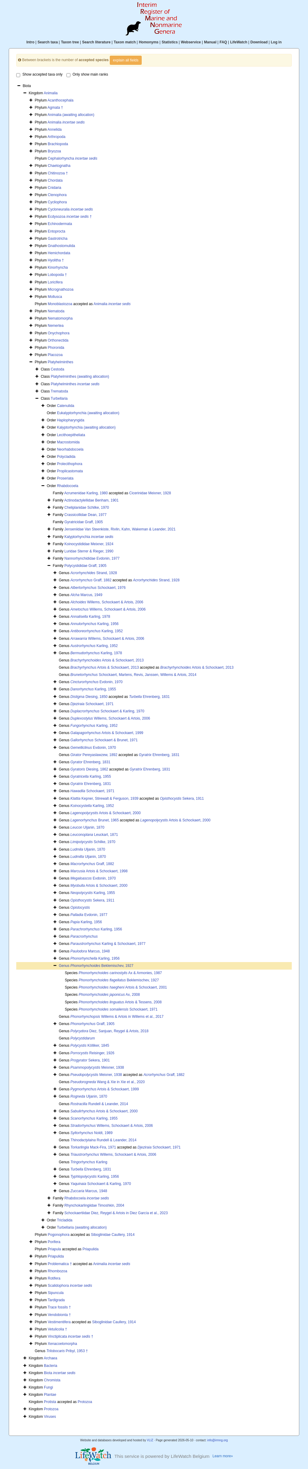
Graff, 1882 (91, 580)
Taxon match (125, 42)
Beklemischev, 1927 (101, 966)
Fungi (48, 1387)
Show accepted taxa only (39, 74)
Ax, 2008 (109, 994)
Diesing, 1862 (89, 769)
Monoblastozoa (60, 304)
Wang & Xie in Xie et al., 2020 (107, 1082)
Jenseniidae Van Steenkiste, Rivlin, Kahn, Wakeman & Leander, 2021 (120, 529)
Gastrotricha (57, 238)
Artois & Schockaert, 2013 (106, 660)
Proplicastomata (70, 471)
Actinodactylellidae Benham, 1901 (91, 500)
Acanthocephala (60, 100)
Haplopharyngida (70, 420)
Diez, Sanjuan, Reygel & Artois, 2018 (109, 1031)
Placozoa (55, 355)
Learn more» (223, 1456)
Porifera (54, 1242)
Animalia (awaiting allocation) (71, 115)
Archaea (50, 1358)
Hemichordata (59, 253)
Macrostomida (68, 442)
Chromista (52, 1380)
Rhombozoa (57, 1271)
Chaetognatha (59, 166)
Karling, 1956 (94, 624)
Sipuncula (56, 1293)
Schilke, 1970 (92, 842)
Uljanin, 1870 (87, 827)
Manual (210, 42)
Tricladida (64, 1220)
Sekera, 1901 (90, 1060)
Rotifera (54, 1278)
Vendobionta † (59, 1315)
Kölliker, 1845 (89, 1045)
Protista (50, 1402)
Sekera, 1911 (182, 798)
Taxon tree (70, 42)
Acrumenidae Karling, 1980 (86, 493)
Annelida (55, 129)
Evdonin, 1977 (88, 915)
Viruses (50, 1416)
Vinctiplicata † (70, 1336)
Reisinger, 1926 (92, 1053)
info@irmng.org (217, 1440)
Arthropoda (56, 137)
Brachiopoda (58, 144)
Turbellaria (59, 398)
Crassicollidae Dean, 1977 (85, 515)
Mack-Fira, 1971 (93, 1147)
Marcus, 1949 (86, 595)
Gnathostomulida (61, 246)
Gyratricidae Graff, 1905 (83, 522)
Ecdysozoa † (70, 216)
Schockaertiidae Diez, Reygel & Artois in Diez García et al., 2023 (116, 1213)
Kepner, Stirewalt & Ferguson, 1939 (104, 798)
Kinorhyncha (58, 267)
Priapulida (90, 1249)
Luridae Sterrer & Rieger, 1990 (88, 551)
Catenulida (65, 406)
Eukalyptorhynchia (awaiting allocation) (88, 413)
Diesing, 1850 (88, 697)
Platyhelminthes (60, 362)
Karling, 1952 (96, 631)
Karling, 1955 (93, 689)
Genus (64, 966)
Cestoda (57, 369)
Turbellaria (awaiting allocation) (82, 1227)
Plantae (50, 1394)
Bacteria (50, 1366)
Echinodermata (60, 224)
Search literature (96, 42)
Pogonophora (58, 1235)
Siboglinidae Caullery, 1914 (112, 1235)
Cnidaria (54, 188)
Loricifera (55, 282)
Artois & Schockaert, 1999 (106, 733)
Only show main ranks (87, 74)
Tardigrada (56, 1300)
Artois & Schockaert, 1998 (99, 871)
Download (259, 42)
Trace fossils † (59, 1307)
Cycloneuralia (70, 209)
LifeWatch (238, 42)
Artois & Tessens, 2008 (120, 1002)
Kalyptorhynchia (88, 537)
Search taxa (48, 42)
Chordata (55, 180)
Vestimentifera (59, 1322)
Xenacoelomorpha (62, 1344)
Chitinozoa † (58, 173)
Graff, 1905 (92, 1024)
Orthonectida (58, 340)
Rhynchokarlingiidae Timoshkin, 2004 (94, 1205)
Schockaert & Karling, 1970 (107, 711)
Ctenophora (57, 195)
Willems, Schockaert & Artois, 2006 (106, 602)
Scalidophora (70, 1285)
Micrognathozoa (60, 289)
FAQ (223, 42)
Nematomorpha (60, 318)
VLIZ (150, 1440)
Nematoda (56, 311)
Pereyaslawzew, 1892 (93, 755)
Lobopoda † (57, 275)
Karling (88, 1162)
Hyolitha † (56, 260)
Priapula (54, 1249)
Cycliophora (57, 202)
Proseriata (65, 478)
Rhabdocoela (67, 486)
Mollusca (55, 297)
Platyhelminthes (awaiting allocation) (80, 376)
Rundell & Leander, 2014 (99, 1104)
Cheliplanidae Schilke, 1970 (86, 507)
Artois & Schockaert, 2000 (105, 813)
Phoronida (56, 347)
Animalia (50, 93)
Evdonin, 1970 (96, 682)
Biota (59, 1373)
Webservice (191, 42)
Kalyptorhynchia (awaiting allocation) (86, 427)
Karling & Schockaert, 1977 (107, 944)
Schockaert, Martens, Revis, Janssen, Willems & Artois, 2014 (133, 675)
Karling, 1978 (90, 616)
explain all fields (126, 60)
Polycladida (66, 457)
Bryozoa (54, 151)
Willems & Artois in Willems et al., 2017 (116, 1016)
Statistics (169, 42)
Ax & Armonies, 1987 (120, 973)
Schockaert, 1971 (91, 704)
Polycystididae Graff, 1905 (85, 566)
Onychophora (58, 333)
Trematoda (59, 391)
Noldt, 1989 (91, 1133)
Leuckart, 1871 (94, 835)
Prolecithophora (69, 464)
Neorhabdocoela (70, 449)
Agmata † (55, 107)
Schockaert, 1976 (97, 588)
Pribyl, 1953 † (67, 1351)
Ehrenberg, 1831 (149, 697)
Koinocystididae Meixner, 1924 (88, 544)
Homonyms (149, 42)
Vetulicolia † (57, 1329)
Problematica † (60, 1264)
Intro (30, 42)
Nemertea (56, 325)
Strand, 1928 (93, 573)
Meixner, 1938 (97, 1067)
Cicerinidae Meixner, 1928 (150, 493)
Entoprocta (56, 231)
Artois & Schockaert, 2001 (123, 987)
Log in (276, 42)
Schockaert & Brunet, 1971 (103, 740)
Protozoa (85, 1402)
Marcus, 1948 (90, 951)
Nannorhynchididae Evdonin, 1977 (91, 558)
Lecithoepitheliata (71, 435)
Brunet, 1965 (94, 820)
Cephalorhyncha (72, 158)
